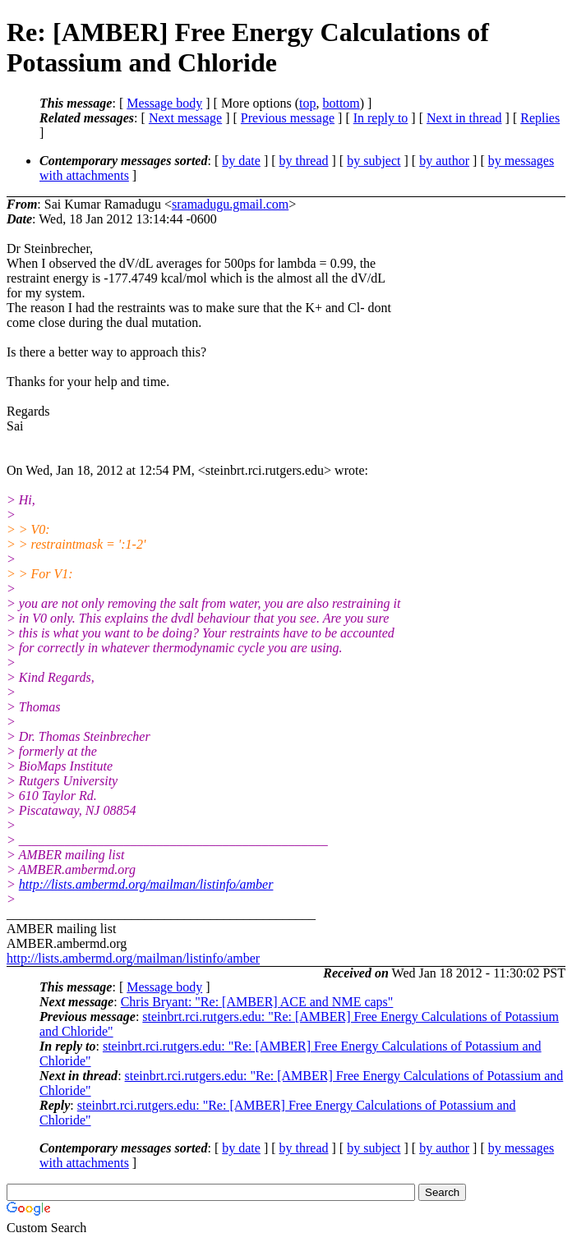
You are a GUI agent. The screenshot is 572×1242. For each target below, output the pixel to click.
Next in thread (464, 118)
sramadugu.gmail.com (230, 204)
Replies (540, 118)
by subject (373, 161)
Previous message (287, 118)
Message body (164, 103)
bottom (340, 103)
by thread (304, 161)
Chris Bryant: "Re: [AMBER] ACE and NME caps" (257, 1002)
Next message (185, 118)
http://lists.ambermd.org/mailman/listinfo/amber (146, 884)
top (307, 103)
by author (444, 161)
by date (241, 161)
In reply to (380, 118)
